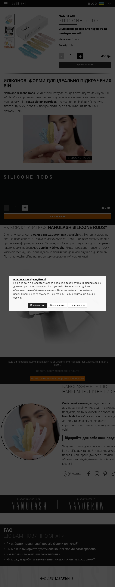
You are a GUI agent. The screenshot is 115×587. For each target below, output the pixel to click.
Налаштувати (79, 306)
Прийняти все (36, 306)
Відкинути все (57, 306)
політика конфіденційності (29, 280)
